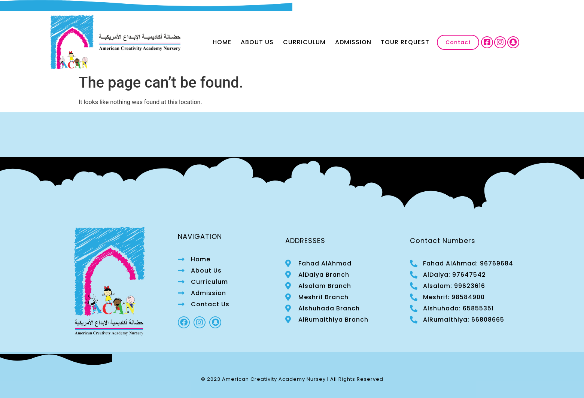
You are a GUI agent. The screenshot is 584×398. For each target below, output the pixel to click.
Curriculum (304, 42)
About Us (257, 42)
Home (222, 42)
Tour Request (405, 42)
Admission (353, 42)
